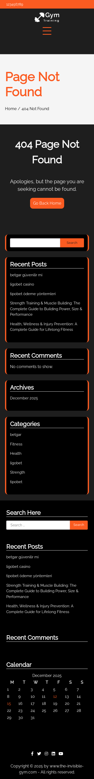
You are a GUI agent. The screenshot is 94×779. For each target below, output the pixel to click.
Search (72, 243)
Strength (17, 472)
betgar (15, 434)
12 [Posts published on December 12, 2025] (55, 696)
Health (16, 453)
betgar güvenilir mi (26, 275)
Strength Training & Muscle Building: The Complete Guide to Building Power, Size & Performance (46, 309)
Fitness (16, 444)
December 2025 (24, 398)
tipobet (16, 482)
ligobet (16, 463)
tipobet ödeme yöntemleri (33, 294)
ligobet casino (22, 284)
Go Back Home (47, 203)
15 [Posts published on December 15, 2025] (9, 703)
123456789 (14, 4)
